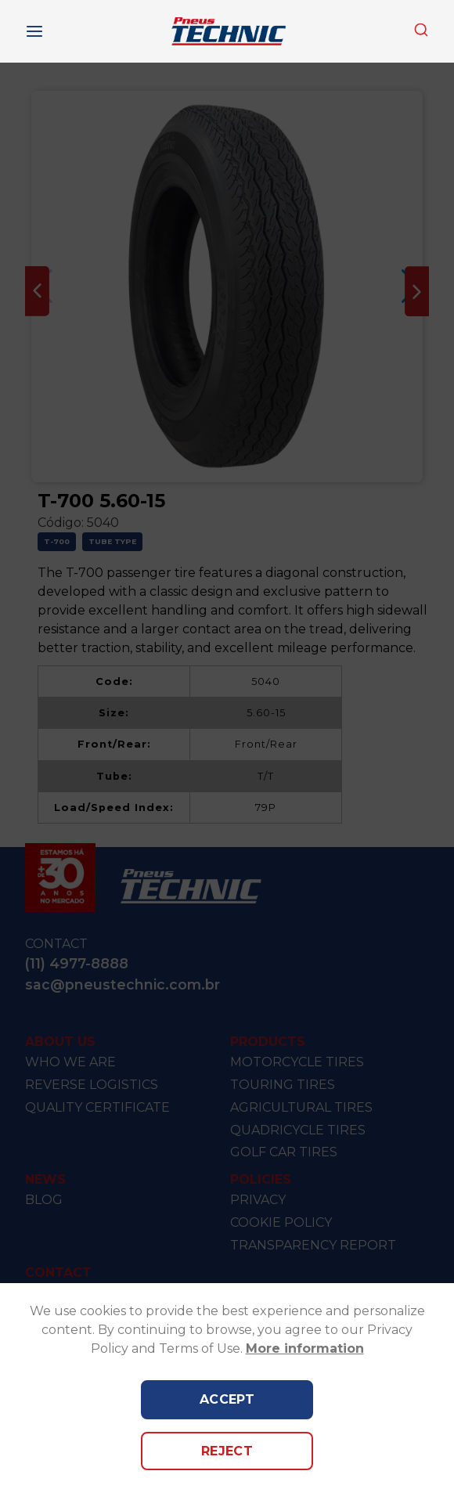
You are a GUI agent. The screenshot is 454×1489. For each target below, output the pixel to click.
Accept (227, 1399)
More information (305, 1348)
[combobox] (421, 31)
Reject (227, 1451)
